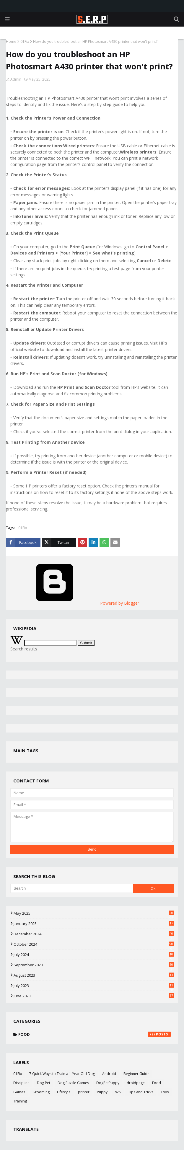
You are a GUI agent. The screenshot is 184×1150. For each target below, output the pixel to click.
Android (109, 1073)
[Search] (71, 888)
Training (20, 1101)
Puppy (102, 1091)
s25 (118, 1091)
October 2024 (94, 944)
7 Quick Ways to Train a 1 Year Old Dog (62, 1073)
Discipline (21, 1082)
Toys (165, 1091)
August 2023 (94, 975)
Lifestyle (64, 1091)
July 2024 (94, 954)
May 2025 (94, 913)
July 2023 (94, 985)
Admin (15, 79)
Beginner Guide (136, 1073)
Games (19, 1091)
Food (94, 1034)
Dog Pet (43, 1082)
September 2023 (94, 965)
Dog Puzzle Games (73, 1082)
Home (11, 41)
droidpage (136, 1082)
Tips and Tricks (140, 1091)
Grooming (41, 1091)
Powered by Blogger (74, 603)
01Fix (24, 41)
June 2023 (94, 996)
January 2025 (94, 923)
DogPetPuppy (107, 1082)
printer (83, 1091)
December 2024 (94, 934)
